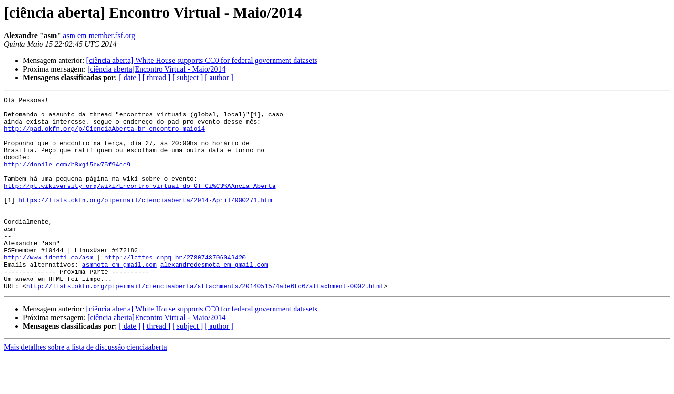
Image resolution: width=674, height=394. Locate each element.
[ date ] (129, 77)
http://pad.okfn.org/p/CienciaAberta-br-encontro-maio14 (104, 135)
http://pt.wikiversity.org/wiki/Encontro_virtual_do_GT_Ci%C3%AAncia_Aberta (139, 204)
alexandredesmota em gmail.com (214, 298)
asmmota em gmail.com (119, 298)
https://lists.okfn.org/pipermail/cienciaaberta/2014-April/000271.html (147, 221)
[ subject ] (187, 77)
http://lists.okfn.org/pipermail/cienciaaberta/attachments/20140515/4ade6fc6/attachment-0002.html (205, 324)
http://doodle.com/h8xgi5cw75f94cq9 (67, 178)
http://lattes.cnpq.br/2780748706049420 (175, 290)
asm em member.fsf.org (99, 35)
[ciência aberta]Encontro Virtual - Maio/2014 (156, 69)
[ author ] (219, 77)
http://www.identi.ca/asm (48, 290)
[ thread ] (157, 77)
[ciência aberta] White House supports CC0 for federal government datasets (201, 60)
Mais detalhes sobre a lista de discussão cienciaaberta (85, 386)
